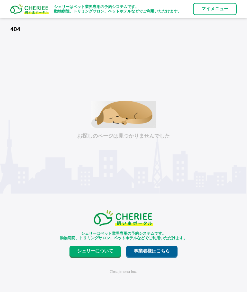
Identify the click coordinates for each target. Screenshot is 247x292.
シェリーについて (95, 250)
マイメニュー (214, 8)
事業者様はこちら (152, 250)
